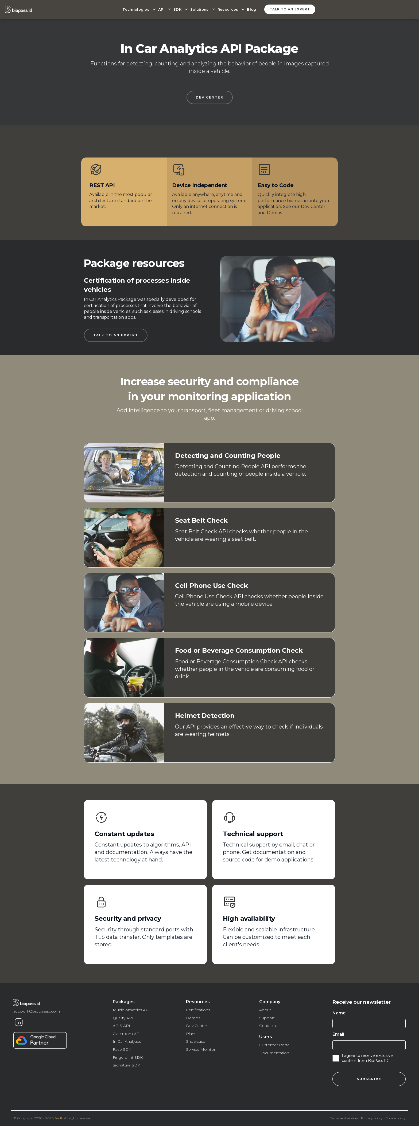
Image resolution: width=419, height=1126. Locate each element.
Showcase (195, 1041)
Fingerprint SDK (128, 1057)
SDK (177, 9)
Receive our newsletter (361, 1002)
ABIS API (121, 1025)
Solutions (199, 9)
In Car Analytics (127, 1041)
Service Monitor (200, 1049)
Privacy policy (372, 1118)
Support (267, 1017)
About (265, 1009)
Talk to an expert (290, 9)
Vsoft (59, 1118)
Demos (193, 1017)
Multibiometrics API (131, 1009)
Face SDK (122, 1049)
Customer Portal (274, 1044)
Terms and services (344, 1118)
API (161, 9)
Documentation (274, 1052)
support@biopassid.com (36, 1011)
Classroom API (127, 1033)
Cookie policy (395, 1118)
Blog (251, 9)
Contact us (269, 1025)
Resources (228, 9)
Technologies (135, 9)
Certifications (198, 1009)
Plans (191, 1033)
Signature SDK (126, 1065)
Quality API (123, 1017)
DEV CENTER (209, 97)
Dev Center (196, 1025)
